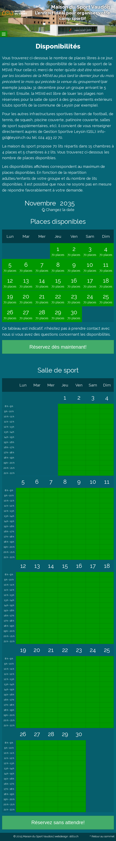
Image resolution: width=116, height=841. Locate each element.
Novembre (41, 203)
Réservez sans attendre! (58, 822)
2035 (66, 203)
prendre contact (85, 328)
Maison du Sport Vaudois (80, 7)
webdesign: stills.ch (66, 836)
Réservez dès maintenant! (58, 347)
